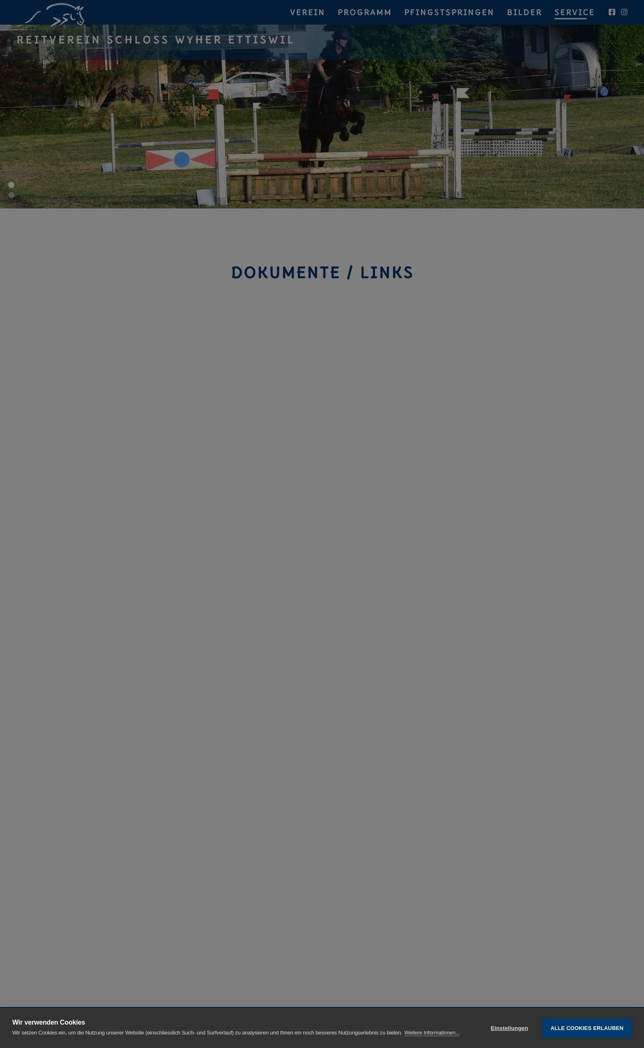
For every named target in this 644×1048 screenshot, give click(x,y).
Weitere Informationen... (432, 1033)
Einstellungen (509, 1028)
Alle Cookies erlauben (586, 1028)
